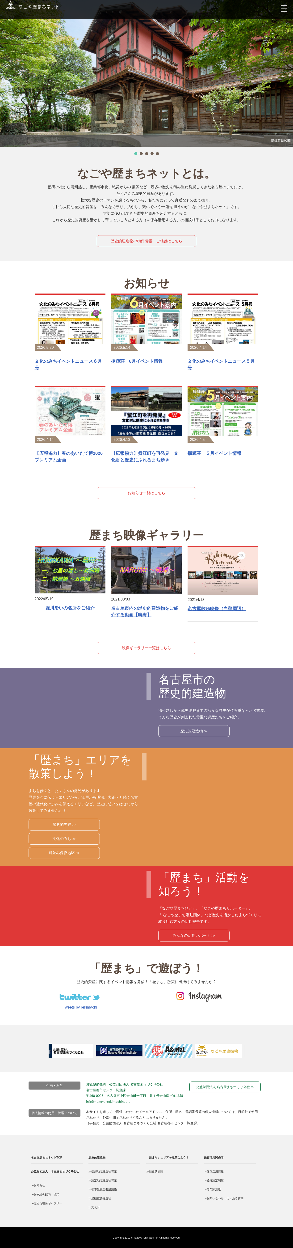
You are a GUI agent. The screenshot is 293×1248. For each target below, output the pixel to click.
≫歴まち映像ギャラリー (46, 1203)
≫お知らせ (38, 1185)
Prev (43, 1053)
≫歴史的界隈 (154, 1171)
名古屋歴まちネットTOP (46, 1157)
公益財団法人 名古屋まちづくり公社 (55, 1171)
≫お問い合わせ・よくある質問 (223, 1198)
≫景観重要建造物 (99, 1198)
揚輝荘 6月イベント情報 (137, 361)
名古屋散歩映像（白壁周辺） (217, 608)
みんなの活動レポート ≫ (194, 935)
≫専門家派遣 (212, 1189)
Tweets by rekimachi (80, 1007)
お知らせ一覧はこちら (146, 493)
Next (255, 1053)
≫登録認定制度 (214, 1180)
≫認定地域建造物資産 (102, 1180)
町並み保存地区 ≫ (64, 853)
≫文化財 (94, 1207)
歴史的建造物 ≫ (194, 731)
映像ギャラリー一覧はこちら (146, 648)
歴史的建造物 (96, 1157)
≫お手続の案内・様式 (45, 1194)
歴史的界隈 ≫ (64, 824)
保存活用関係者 (214, 1157)
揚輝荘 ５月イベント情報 (214, 453)
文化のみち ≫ (64, 839)
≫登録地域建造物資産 (102, 1171)
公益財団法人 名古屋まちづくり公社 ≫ (225, 1087)
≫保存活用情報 (214, 1171)
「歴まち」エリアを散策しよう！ (167, 1157)
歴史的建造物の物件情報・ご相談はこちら (146, 241)
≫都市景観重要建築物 (102, 1189)
